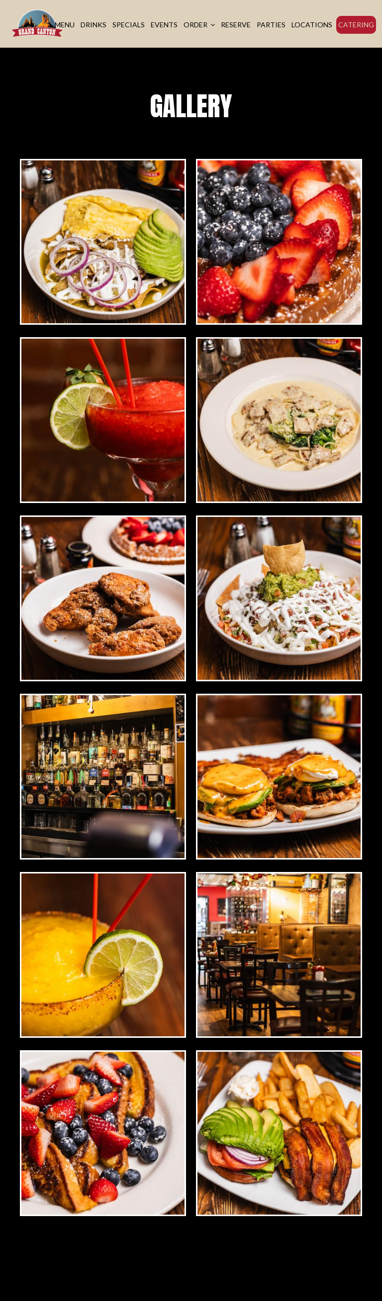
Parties (271, 24)
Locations (311, 24)
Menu (65, 24)
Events (164, 24)
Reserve (236, 24)
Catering (356, 24)
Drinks (93, 24)
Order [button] (199, 24)
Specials (128, 24)
